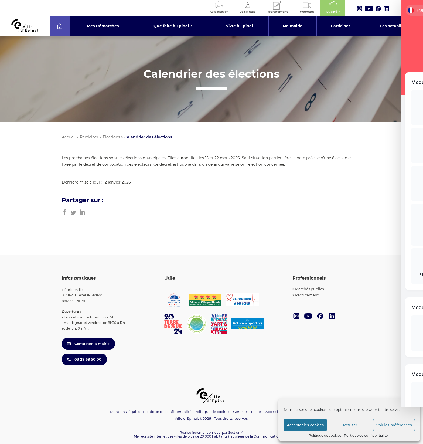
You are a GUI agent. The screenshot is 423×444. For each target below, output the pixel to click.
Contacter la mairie (88, 343)
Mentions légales (125, 411)
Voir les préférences (394, 425)
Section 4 (235, 433)
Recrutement (307, 295)
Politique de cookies (325, 435)
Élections (111, 137)
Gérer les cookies (247, 412)
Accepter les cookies (305, 425)
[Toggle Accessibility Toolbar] (410, 385)
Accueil (69, 137)
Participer (89, 137)
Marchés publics (309, 289)
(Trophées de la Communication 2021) (258, 436)
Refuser (350, 425)
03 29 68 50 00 (84, 359)
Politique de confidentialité (366, 435)
